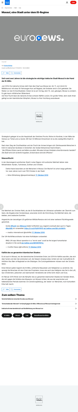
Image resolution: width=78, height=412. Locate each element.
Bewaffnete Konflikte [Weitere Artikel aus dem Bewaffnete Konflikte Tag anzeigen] (41, 315)
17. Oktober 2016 (42, 175)
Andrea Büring (8, 65)
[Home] (2, 8)
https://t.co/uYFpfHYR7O (33, 228)
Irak (20, 8)
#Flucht (13, 226)
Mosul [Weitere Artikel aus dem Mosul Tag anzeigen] (17, 315)
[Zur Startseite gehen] (7, 2)
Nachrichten (8, 8)
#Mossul (23, 226)
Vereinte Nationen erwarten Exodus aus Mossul (17, 299)
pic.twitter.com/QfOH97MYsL (33, 243)
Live (73, 2)
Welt (15, 8)
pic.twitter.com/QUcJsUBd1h (55, 228)
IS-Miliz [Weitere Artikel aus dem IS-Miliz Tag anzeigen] (7, 315)
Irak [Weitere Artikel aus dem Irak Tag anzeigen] (27, 315)
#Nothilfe (9, 228)
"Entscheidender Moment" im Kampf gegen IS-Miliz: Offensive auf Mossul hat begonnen (31, 303)
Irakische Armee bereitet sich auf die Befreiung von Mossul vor (22, 308)
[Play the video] (39, 38)
